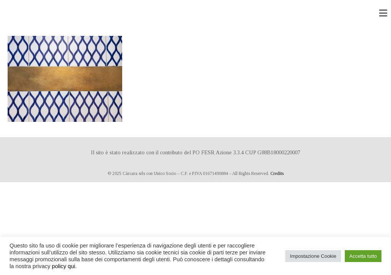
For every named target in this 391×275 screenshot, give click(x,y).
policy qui (63, 266)
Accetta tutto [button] (363, 256)
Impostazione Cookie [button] (313, 256)
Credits (277, 173)
